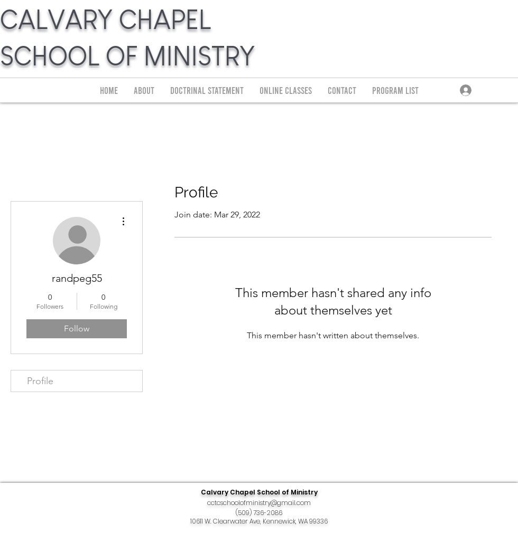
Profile (40, 381)
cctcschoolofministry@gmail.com (259, 502)
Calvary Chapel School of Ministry (259, 492)
